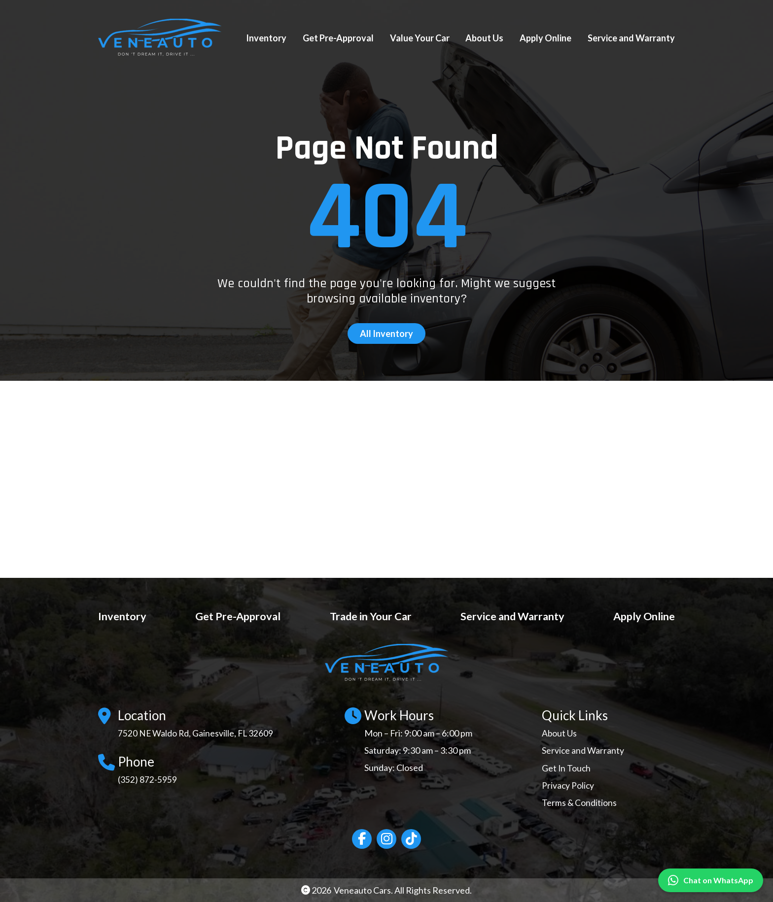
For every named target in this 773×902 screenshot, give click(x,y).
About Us (484, 38)
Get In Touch (567, 767)
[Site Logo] (164, 38)
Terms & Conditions (579, 802)
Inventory (266, 38)
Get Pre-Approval (338, 38)
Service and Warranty (631, 38)
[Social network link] (362, 838)
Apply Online (545, 38)
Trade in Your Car (367, 615)
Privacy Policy (568, 784)
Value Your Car (420, 38)
